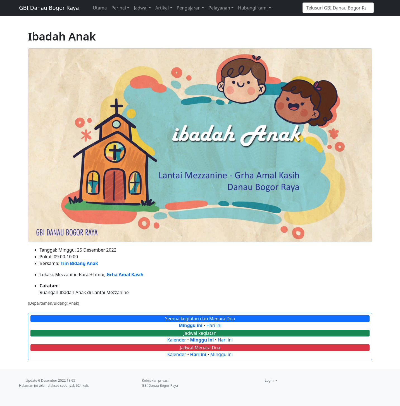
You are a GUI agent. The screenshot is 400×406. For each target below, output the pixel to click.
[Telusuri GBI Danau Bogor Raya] (338, 8)
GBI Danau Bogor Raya (49, 7)
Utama (100, 8)
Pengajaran (189, 8)
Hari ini (214, 325)
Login (270, 380)
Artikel (162, 8)
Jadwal (140, 8)
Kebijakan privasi (155, 380)
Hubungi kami (253, 8)
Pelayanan (219, 8)
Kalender (176, 340)
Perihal (118, 8)
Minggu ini (190, 325)
